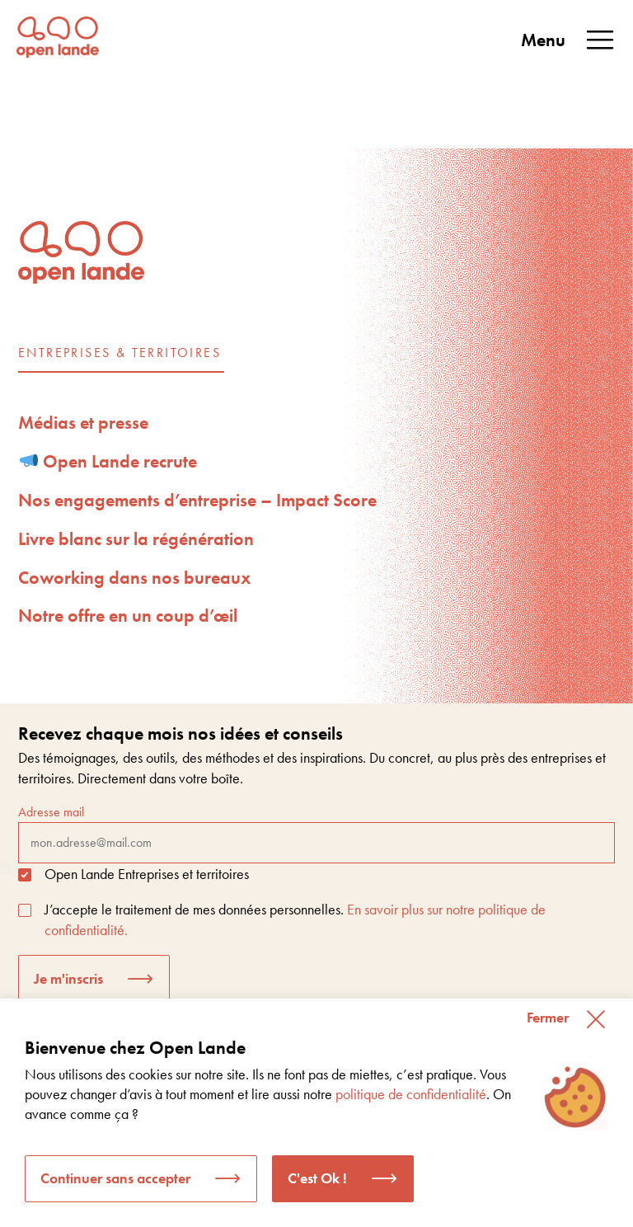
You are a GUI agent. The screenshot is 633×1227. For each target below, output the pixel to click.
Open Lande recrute (109, 461)
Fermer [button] (548, 1017)
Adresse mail (316, 833)
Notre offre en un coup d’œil (127, 616)
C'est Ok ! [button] (317, 1177)
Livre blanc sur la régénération (136, 539)
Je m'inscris (68, 978)
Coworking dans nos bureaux (134, 578)
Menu (569, 40)
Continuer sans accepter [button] (115, 1177)
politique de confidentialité (410, 1093)
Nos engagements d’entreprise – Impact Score (197, 500)
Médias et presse (83, 423)
